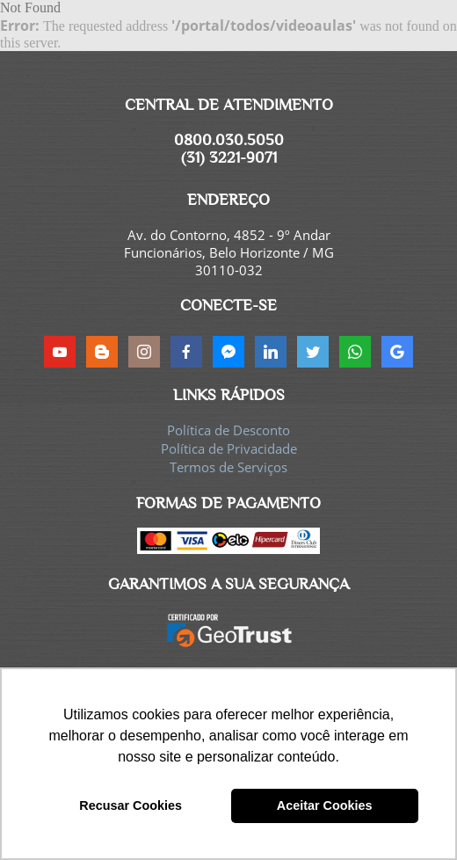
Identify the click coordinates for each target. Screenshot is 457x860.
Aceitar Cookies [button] (325, 805)
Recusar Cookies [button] (130, 805)
